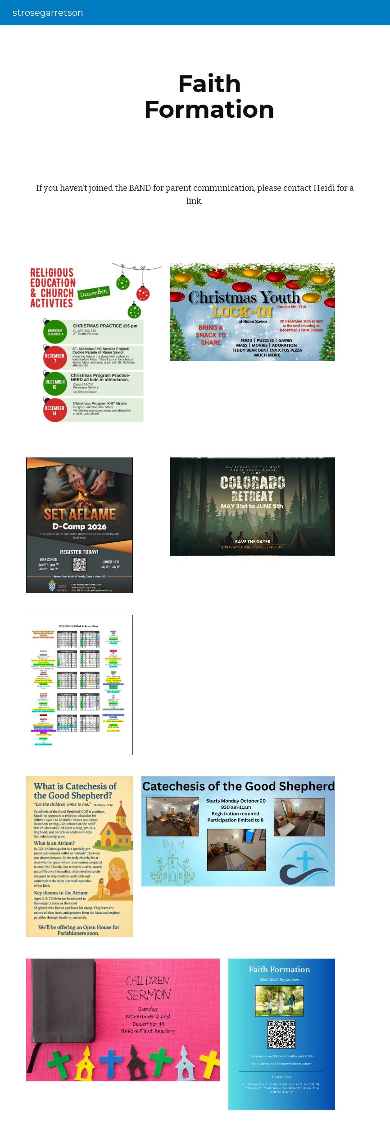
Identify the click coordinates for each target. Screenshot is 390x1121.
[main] (209, 96)
